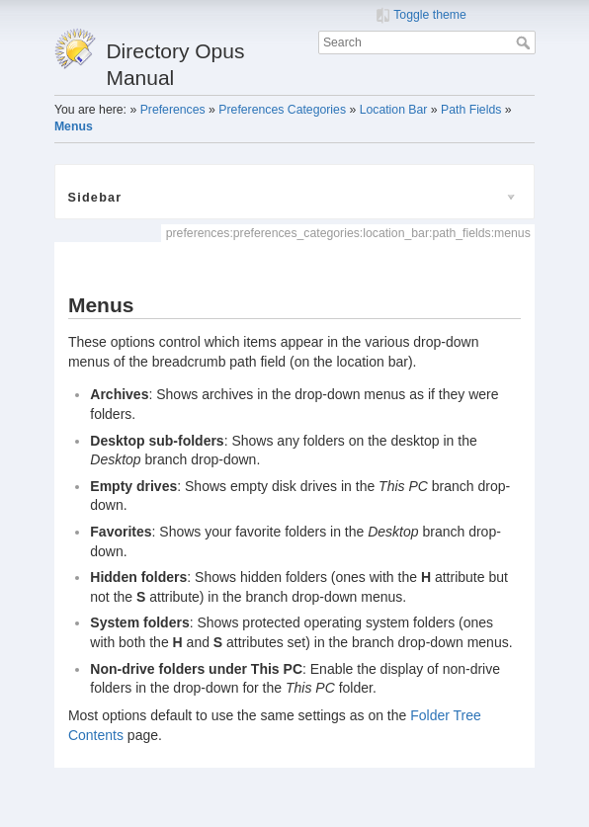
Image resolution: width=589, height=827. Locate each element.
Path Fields (471, 110)
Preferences (173, 110)
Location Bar (394, 110)
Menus (73, 126)
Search (525, 42)
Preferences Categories (282, 110)
